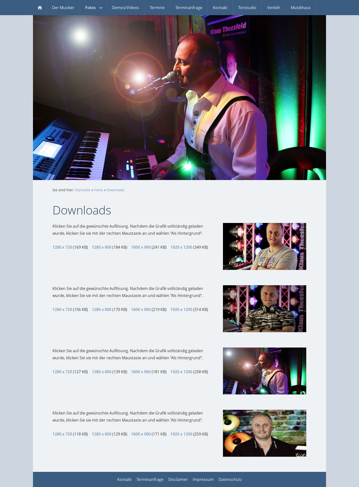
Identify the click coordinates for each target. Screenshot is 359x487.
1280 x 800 (101, 247)
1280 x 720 (62, 247)
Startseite (83, 190)
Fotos (98, 190)
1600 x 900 (141, 247)
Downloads (115, 190)
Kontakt (124, 479)
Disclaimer (178, 479)
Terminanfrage (150, 479)
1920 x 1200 (181, 247)
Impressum (203, 479)
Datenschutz (230, 479)
